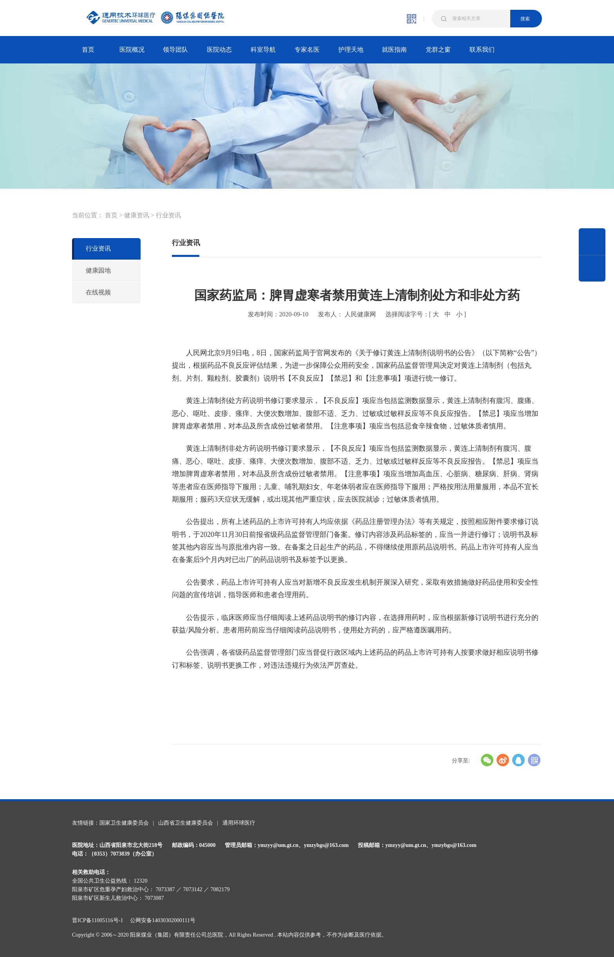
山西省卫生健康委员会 (185, 823)
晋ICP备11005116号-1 (100, 920)
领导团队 (175, 49)
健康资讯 (136, 215)
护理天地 (350, 49)
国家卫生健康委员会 (124, 823)
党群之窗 (438, 49)
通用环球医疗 (238, 823)
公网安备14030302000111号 (162, 920)
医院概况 (131, 49)
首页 (88, 49)
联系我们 (482, 49)
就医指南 (394, 49)
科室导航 (263, 49)
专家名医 (307, 49)
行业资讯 (168, 215)
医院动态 (219, 49)
